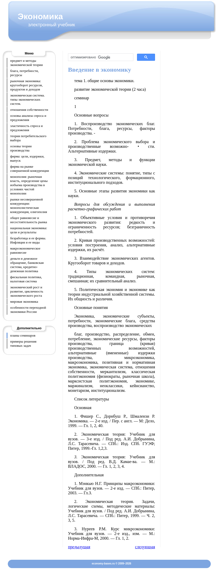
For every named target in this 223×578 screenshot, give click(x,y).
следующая (145, 547)
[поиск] (100, 57)
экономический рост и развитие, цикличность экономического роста (26, 291)
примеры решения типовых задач (23, 343)
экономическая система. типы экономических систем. (27, 99)
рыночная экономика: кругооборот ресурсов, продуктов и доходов (26, 85)
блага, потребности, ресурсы (24, 73)
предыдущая (79, 547)
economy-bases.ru (103, 563)
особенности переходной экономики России (28, 310)
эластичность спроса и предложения (26, 128)
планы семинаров (22, 335)
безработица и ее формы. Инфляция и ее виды (28, 240)
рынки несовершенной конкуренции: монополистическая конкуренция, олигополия (28, 205)
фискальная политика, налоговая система (26, 279)
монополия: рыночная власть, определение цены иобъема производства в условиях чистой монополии (29, 185)
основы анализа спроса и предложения (28, 118)
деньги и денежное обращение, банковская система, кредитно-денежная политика (27, 265)
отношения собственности (29, 110)
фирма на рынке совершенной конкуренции (29, 169)
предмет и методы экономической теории (26, 63)
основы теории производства (21, 148)
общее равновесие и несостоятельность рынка (28, 220)
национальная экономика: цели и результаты (28, 230)
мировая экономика (24, 301)
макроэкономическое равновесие (25, 250)
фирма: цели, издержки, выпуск (27, 158)
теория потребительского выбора (28, 138)
